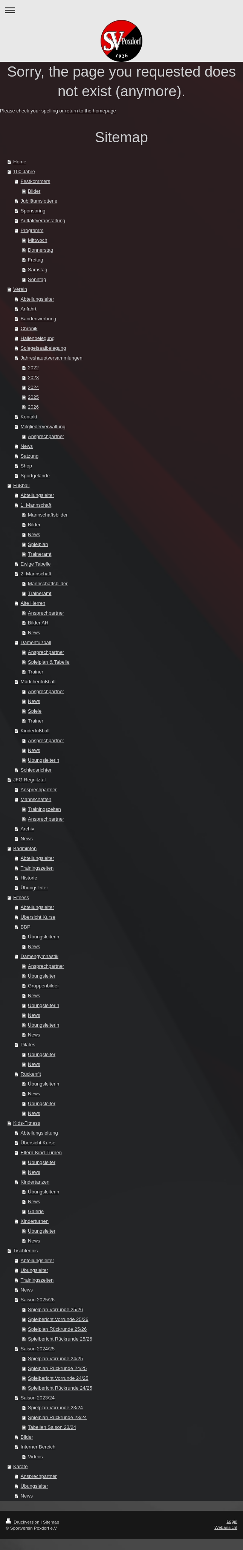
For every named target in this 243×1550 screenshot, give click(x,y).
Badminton (25, 848)
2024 (33, 387)
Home (19, 162)
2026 (33, 407)
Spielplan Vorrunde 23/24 (55, 1407)
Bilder (34, 191)
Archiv (27, 829)
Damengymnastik (39, 956)
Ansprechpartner (46, 436)
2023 (33, 377)
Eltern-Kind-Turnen (41, 1152)
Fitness (21, 897)
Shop (26, 466)
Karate (20, 1466)
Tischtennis (25, 1250)
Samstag (37, 269)
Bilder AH (38, 623)
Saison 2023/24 (38, 1398)
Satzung (30, 456)
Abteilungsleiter (37, 299)
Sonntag (37, 279)
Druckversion (23, 1521)
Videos (35, 1456)
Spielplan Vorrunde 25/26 (55, 1309)
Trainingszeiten (44, 809)
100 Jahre (24, 171)
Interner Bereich (38, 1447)
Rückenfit (31, 1074)
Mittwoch (37, 240)
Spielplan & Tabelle (48, 662)
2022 (33, 368)
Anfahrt (29, 309)
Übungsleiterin (43, 760)
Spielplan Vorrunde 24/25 (55, 1358)
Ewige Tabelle (36, 564)
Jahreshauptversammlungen (52, 358)
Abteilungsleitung (39, 1133)
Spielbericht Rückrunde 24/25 (60, 1388)
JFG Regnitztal (29, 780)
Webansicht (225, 1527)
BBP (26, 927)
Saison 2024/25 (38, 1349)
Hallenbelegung (38, 338)
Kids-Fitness (26, 1123)
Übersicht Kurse (38, 917)
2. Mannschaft (36, 574)
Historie (29, 878)
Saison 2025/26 (38, 1299)
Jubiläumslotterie (39, 201)
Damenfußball (36, 642)
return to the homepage (90, 111)
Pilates (28, 1044)
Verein (20, 289)
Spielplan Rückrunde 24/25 (57, 1368)
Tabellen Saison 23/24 (52, 1427)
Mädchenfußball (38, 681)
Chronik (29, 328)
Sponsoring (33, 211)
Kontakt (29, 417)
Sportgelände (35, 475)
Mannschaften (36, 799)
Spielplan (38, 544)
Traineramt (39, 554)
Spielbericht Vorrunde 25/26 (58, 1319)
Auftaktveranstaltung (43, 220)
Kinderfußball (35, 730)
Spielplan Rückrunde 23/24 (57, 1417)
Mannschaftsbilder (48, 515)
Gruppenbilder (43, 986)
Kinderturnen (35, 1221)
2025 (33, 397)
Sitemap (51, 1521)
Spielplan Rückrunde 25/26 (57, 1329)
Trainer (35, 672)
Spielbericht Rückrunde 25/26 (60, 1339)
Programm (32, 230)
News (27, 446)
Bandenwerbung (39, 318)
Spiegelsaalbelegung (43, 348)
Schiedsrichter (36, 770)
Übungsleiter (34, 887)
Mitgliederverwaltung (43, 426)
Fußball (21, 485)
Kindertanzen (35, 1182)
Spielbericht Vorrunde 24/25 (58, 1378)
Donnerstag (40, 250)
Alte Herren (33, 603)
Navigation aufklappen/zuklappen (121, 10)
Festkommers (35, 181)
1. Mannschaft (36, 505)
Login (231, 1521)
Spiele (34, 711)
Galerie (36, 1211)
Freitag (35, 260)
